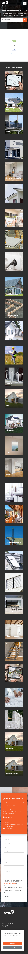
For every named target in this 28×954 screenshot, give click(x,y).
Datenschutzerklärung (10, 939)
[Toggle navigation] (24, 3)
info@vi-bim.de (7, 817)
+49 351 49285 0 (8, 816)
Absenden (7, 896)
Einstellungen (13, 947)
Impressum (17, 939)
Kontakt (3, 951)
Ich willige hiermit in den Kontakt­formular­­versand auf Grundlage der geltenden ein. (13, 882)
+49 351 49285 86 (8, 826)
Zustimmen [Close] (12, 943)
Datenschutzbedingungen (10, 883)
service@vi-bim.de (8, 828)
